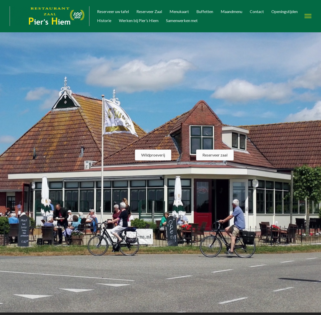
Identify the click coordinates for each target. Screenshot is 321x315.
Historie (104, 20)
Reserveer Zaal (149, 11)
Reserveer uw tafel (113, 11)
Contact (257, 11)
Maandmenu (231, 11)
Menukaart (179, 11)
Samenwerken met (182, 20)
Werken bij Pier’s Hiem (138, 20)
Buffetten (204, 11)
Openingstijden (284, 11)
